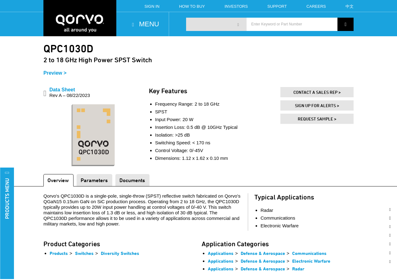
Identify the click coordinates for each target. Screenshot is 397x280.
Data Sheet (69, 92)
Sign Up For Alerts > (317, 105)
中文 (350, 6)
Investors (236, 6)
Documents (132, 180)
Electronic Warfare (311, 261)
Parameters (94, 180)
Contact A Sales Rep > (317, 92)
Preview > (54, 73)
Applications (221, 253)
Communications (309, 253)
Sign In (152, 6)
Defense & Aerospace (263, 253)
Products (59, 253)
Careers (316, 6)
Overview (58, 180)
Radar (298, 268)
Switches (84, 253)
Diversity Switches (120, 253)
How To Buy (192, 6)
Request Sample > (317, 118)
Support (277, 6)
